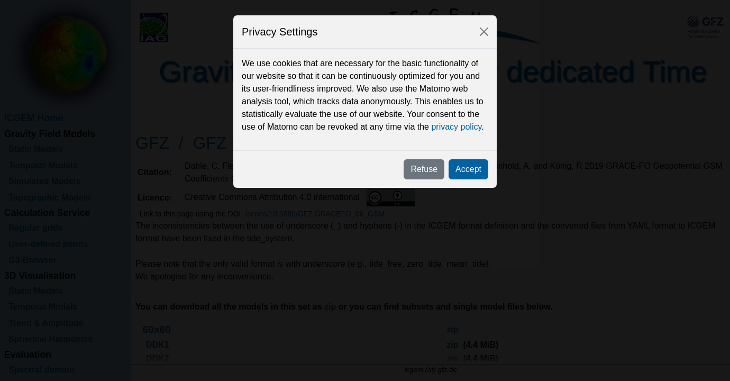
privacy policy (456, 126)
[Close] (484, 31)
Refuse (423, 169)
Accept (468, 169)
